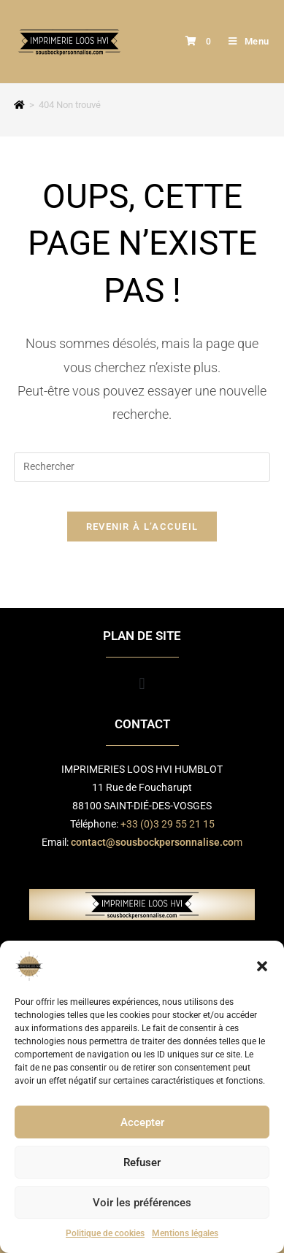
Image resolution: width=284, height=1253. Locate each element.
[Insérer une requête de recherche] (141, 467)
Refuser (142, 1162)
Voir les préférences (142, 1202)
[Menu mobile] (243, 41)
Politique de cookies (105, 1233)
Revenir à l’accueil (142, 526)
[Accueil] (19, 104)
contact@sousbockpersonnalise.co (152, 842)
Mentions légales (185, 1233)
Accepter (142, 1122)
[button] (262, 966)
